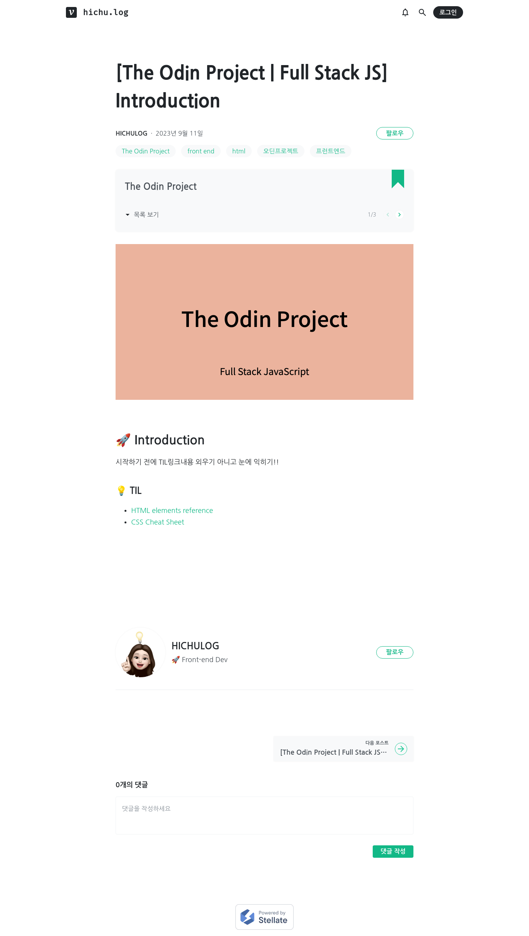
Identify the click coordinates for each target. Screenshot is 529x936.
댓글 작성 (393, 851)
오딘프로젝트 (280, 151)
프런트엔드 (330, 151)
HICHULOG (132, 133)
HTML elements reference (172, 510)
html (238, 151)
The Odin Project (145, 151)
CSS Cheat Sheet (157, 522)
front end (200, 151)
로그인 (448, 12)
